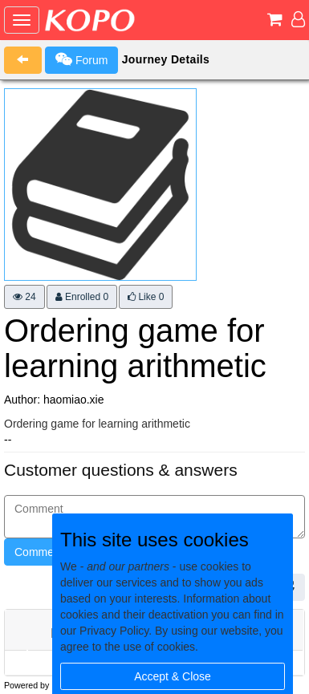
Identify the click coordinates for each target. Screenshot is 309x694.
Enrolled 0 (81, 296)
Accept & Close (172, 676)
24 (24, 296)
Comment (38, 552)
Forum (81, 59)
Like (146, 296)
